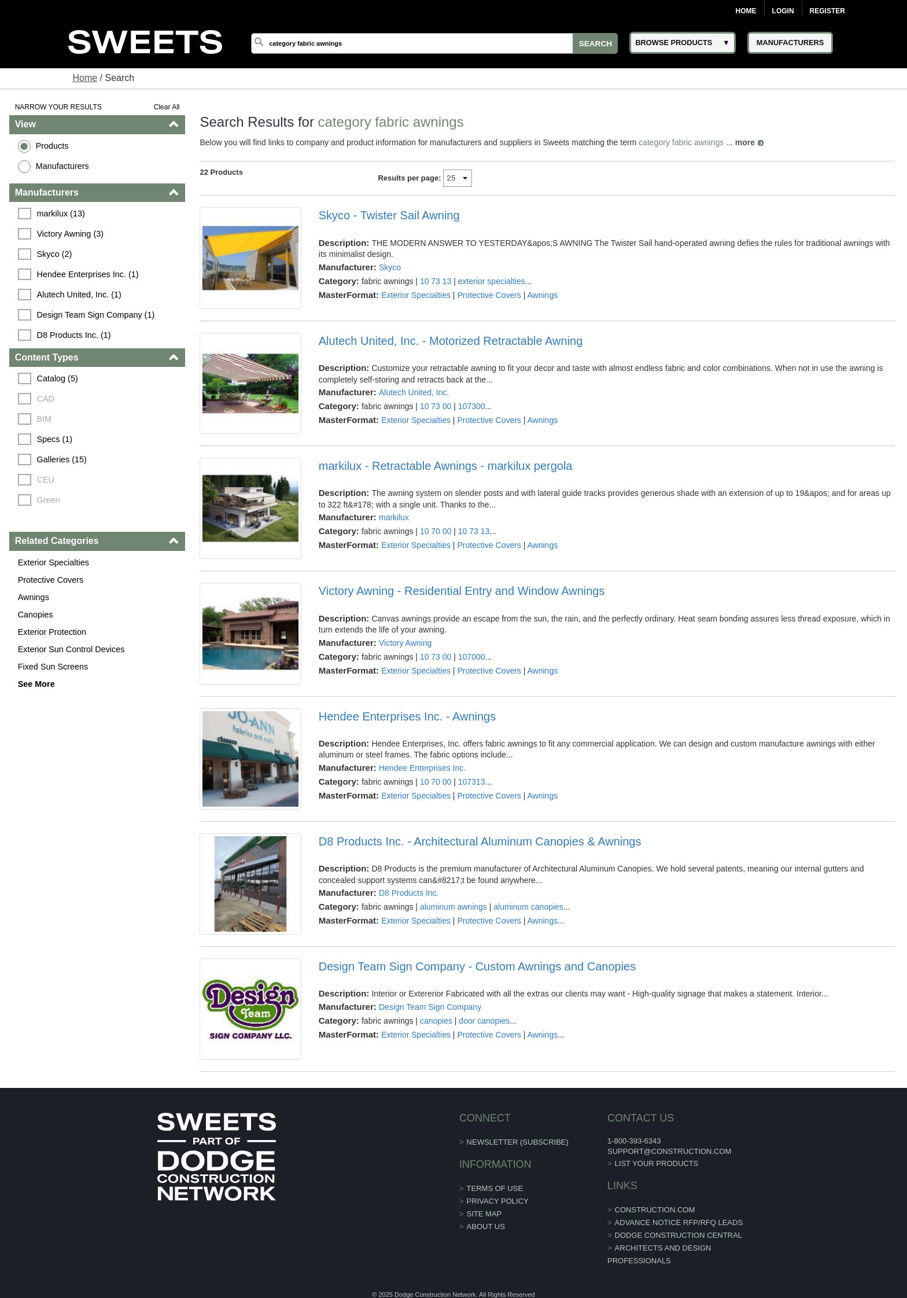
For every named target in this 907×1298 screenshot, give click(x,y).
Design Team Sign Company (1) (96, 314)
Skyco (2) (54, 254)
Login (783, 11)
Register (827, 11)
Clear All (167, 107)
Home (746, 11)
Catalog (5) (57, 378)
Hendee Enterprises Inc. (422, 768)
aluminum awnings (453, 906)
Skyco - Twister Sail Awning (389, 215)
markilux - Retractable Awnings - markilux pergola (446, 465)
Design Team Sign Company (430, 1007)
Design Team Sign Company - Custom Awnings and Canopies (477, 966)
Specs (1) (55, 439)
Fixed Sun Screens (53, 666)
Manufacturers (62, 166)
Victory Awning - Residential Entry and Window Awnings (462, 590)
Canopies (35, 614)
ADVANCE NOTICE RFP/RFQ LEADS (679, 1222)
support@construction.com (669, 1151)
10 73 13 (436, 281)
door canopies (484, 1020)
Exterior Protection (52, 632)
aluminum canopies (528, 906)
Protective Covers (51, 579)
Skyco (390, 267)
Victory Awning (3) (70, 233)
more (745, 142)
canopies (436, 1020)
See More (36, 684)
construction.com (655, 1209)
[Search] (434, 43)
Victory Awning (405, 643)
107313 (471, 781)
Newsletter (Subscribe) (518, 1142)
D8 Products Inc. (409, 893)
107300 (471, 406)
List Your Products (657, 1163)
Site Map (484, 1213)
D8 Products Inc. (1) (74, 335)
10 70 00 (436, 531)
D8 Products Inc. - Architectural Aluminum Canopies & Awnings (480, 841)
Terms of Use (495, 1188)
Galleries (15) (62, 459)
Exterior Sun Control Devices (71, 649)
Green (48, 500)
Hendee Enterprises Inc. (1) (88, 274)
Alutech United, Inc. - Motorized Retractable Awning (451, 340)
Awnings (33, 597)
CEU (45, 479)
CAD (45, 398)
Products (52, 145)
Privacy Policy (498, 1201)
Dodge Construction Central (678, 1235)
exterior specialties (491, 281)
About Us (486, 1226)
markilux (394, 517)
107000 (471, 656)
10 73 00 (436, 406)
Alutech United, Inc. (414, 392)
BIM (44, 419)
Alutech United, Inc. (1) (79, 294)
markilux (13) (61, 213)
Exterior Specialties (53, 562)
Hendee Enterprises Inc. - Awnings (407, 716)
